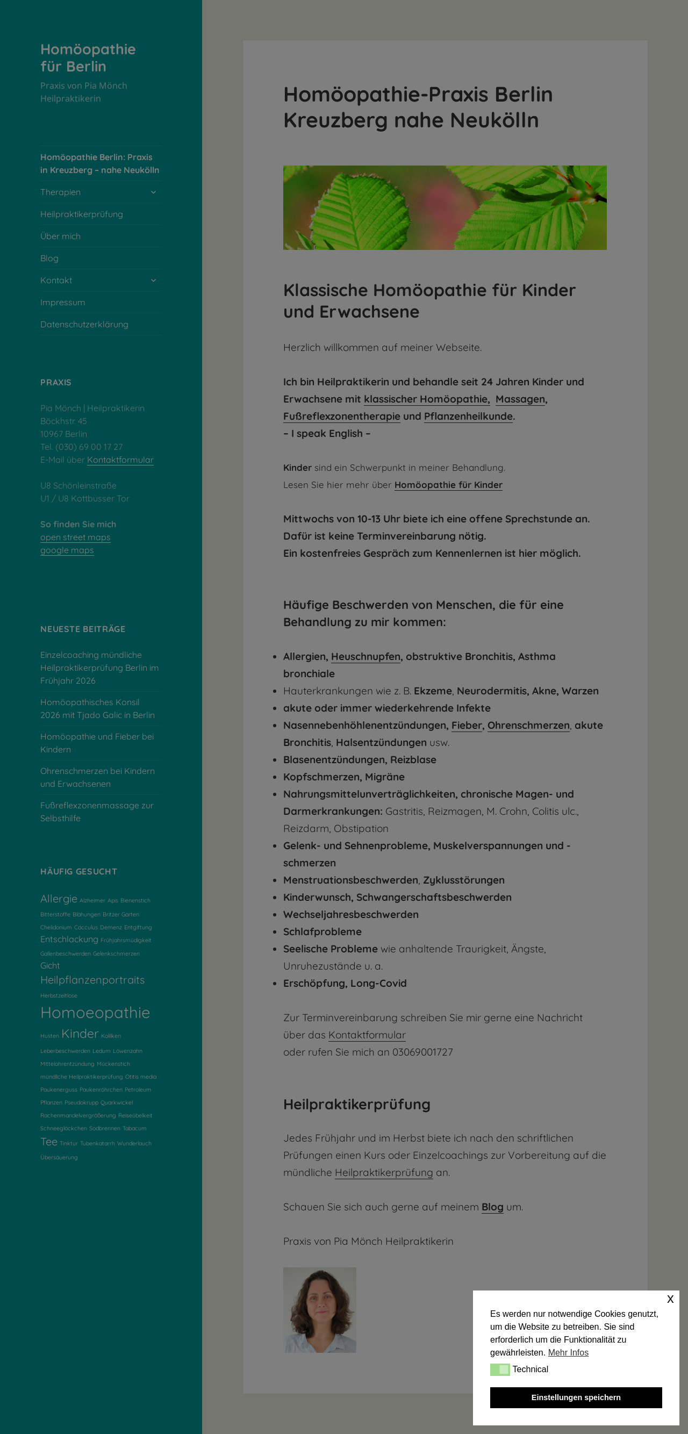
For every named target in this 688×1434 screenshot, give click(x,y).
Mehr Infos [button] (568, 1352)
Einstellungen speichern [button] (576, 1397)
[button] (500, 1369)
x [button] (670, 1298)
